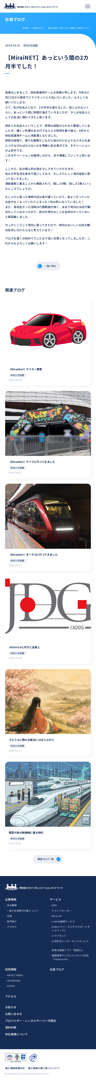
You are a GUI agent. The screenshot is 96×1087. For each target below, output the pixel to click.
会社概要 (12, 911)
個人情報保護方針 (15, 1073)
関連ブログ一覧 (45, 864)
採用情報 (11, 975)
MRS (54, 911)
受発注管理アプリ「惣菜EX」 (68, 955)
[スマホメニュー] (87, 6)
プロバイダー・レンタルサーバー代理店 (30, 1026)
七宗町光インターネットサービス (70, 947)
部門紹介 (12, 927)
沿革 (9, 922)
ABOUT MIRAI (15, 981)
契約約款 (11, 1033)
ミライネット (59, 941)
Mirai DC (57, 922)
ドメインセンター (61, 916)
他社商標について (16, 1040)
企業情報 (11, 905)
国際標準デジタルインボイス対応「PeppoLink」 (70, 963)
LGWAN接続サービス (63, 927)
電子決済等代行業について (24, 916)
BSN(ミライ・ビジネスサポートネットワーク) (71, 934)
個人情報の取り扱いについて (44, 1073)
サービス (55, 905)
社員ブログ (38, 27)
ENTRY (11, 991)
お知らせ (11, 1013)
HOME (26, 27)
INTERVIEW (14, 986)
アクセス (12, 932)
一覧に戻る (51, 267)
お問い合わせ (13, 1019)
